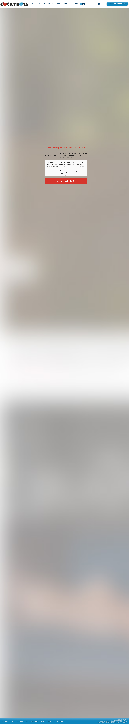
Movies (50, 4)
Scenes (33, 4)
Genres (58, 4)
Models (42, 4)
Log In (103, 4)
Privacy (42, 721)
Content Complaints (31, 721)
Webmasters (59, 721)
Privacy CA (50, 721)
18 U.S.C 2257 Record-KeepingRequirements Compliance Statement (119, 720)
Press (11, 721)
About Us (5, 721)
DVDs (66, 4)
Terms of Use (19, 721)
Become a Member (117, 4)
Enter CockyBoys (66, 180)
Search (75, 4)
